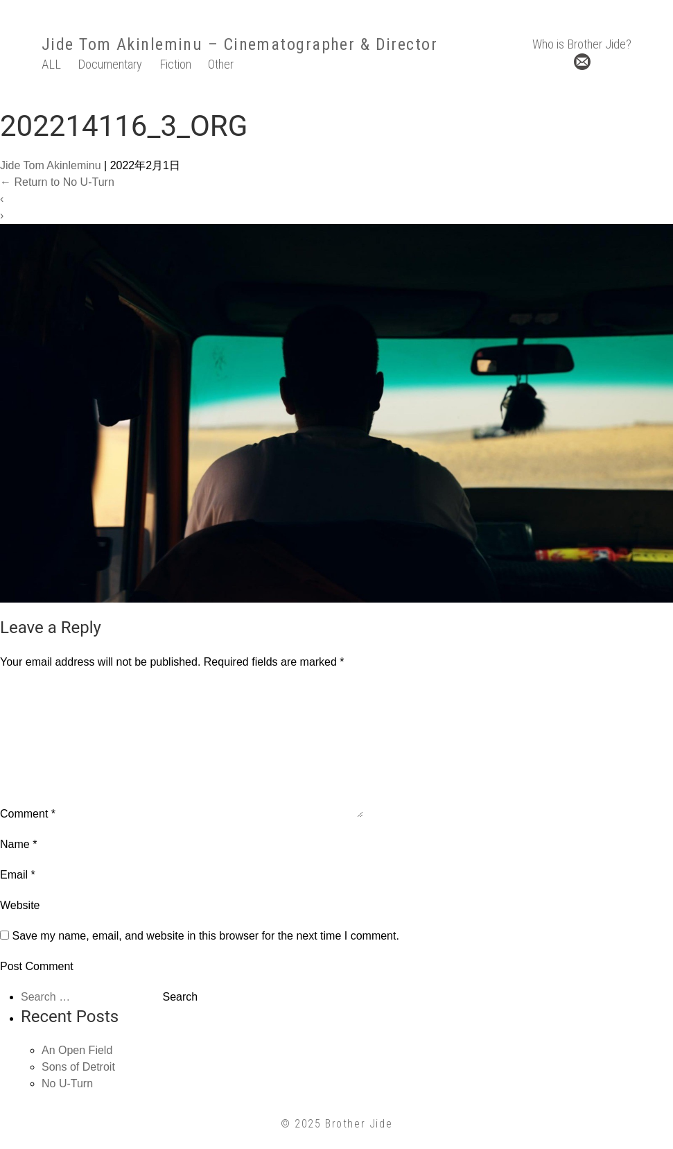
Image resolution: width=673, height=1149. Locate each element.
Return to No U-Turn (57, 182)
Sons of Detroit (78, 1067)
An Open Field (77, 1050)
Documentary (110, 64)
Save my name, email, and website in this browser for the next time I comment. (205, 936)
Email (17, 875)
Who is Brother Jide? (581, 44)
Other (221, 64)
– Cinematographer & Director (319, 44)
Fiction (175, 64)
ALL (51, 64)
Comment (27, 814)
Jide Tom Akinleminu (122, 44)
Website (20, 905)
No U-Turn (67, 1083)
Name (18, 844)
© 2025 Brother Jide (336, 1123)
